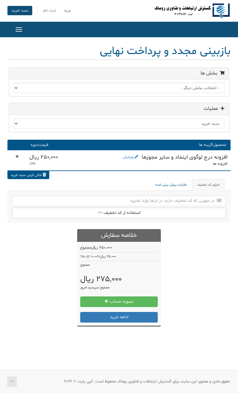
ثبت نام (49, 10)
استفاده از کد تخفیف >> (119, 213)
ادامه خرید (119, 317)
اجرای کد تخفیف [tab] (208, 185)
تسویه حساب (119, 302)
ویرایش (130, 157)
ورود (67, 10)
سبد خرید (19, 10)
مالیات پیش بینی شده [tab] (171, 185)
